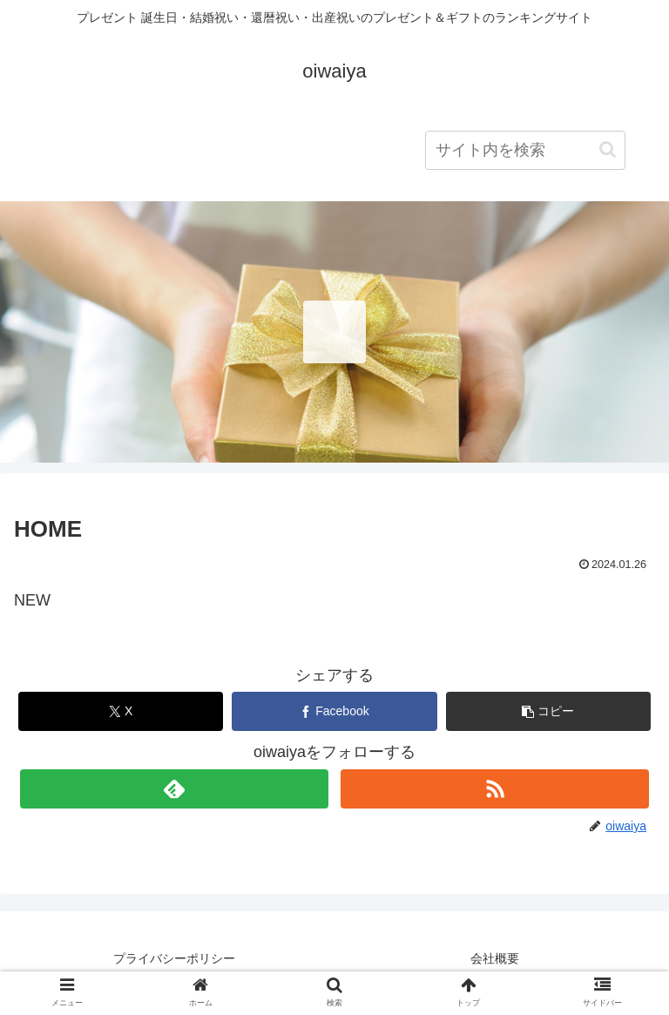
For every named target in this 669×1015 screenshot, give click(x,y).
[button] (607, 149)
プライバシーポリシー (174, 958)
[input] (525, 150)
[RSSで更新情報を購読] (494, 789)
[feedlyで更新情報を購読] (174, 789)
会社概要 (494, 958)
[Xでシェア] (121, 711)
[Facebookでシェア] (334, 711)
